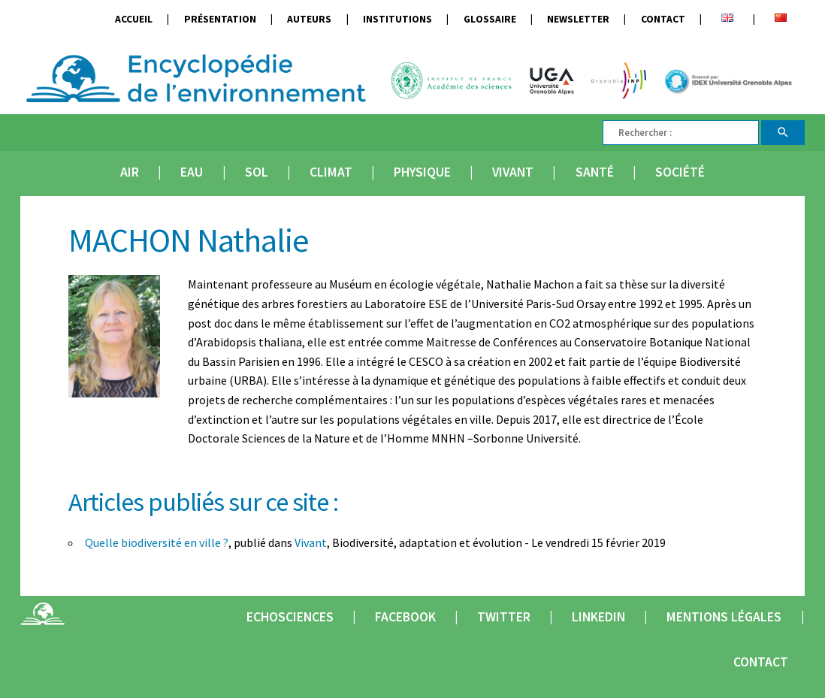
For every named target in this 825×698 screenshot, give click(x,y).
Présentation (220, 19)
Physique (422, 172)
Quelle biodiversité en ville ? (156, 542)
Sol (256, 172)
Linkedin (598, 617)
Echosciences (290, 617)
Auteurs (309, 19)
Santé (595, 172)
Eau (191, 172)
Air (129, 172)
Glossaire (490, 19)
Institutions (397, 19)
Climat (331, 172)
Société (680, 172)
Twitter (503, 617)
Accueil (134, 19)
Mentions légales (723, 617)
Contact (663, 19)
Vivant (512, 172)
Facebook (405, 617)
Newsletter (578, 19)
